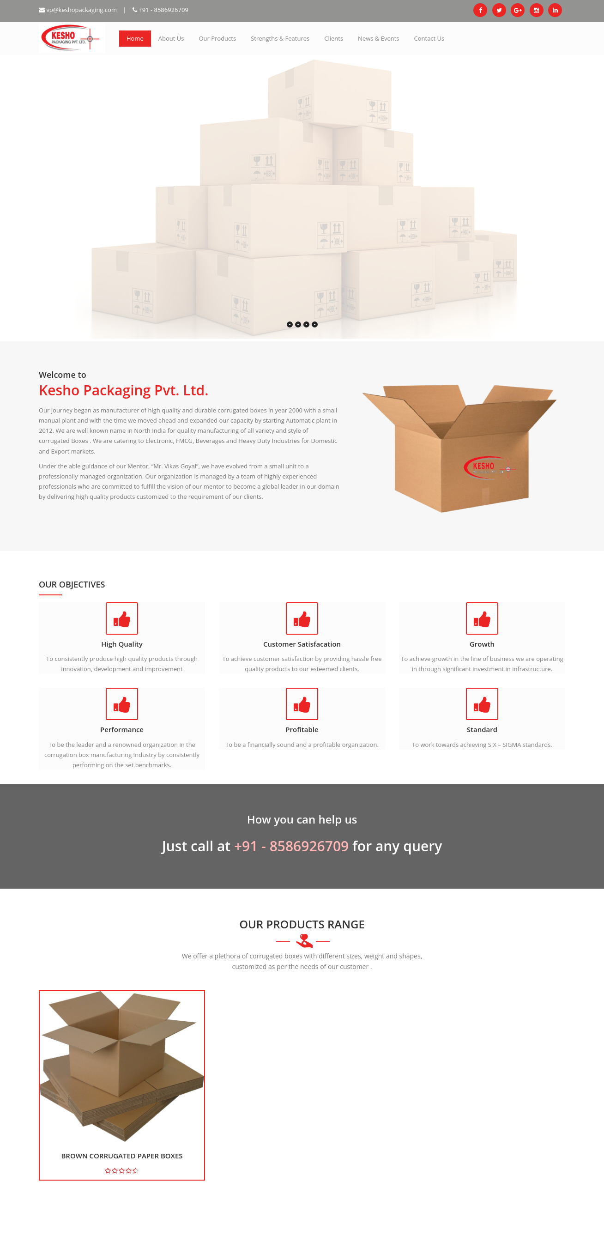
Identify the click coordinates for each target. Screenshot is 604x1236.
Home (135, 38)
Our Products (217, 38)
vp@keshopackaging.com (78, 10)
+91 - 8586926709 (160, 10)
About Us (171, 38)
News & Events (378, 38)
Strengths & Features (280, 38)
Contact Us (429, 38)
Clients (333, 38)
